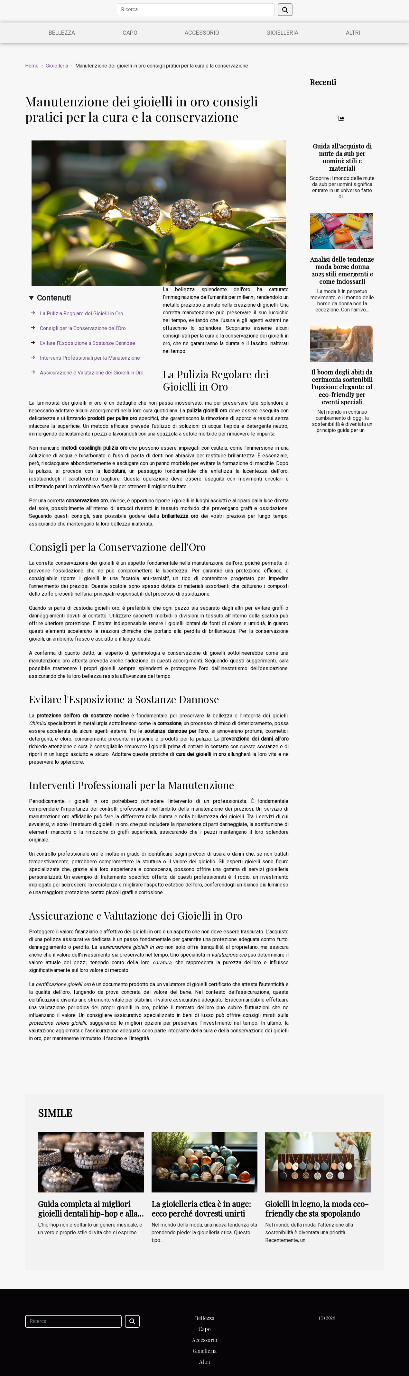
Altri (353, 32)
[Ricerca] (195, 9)
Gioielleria (282, 32)
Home (32, 66)
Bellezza (62, 32)
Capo (130, 32)
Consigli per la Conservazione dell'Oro (83, 328)
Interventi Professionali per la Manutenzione (90, 358)
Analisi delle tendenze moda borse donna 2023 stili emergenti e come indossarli (342, 270)
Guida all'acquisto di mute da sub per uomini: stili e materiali (342, 157)
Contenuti (54, 297)
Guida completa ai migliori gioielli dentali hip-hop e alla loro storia (87, 1213)
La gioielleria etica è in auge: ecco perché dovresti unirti (201, 1209)
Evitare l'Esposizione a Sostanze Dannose (87, 343)
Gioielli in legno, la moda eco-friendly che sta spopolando (317, 1209)
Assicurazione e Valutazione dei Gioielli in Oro (92, 373)
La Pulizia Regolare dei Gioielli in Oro (81, 313)
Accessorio (202, 32)
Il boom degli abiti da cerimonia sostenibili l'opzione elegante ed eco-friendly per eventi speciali (342, 387)
